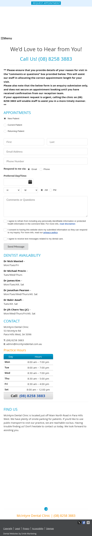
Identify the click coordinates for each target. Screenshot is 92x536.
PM (54, 190)
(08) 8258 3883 (32, 395)
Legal (17, 528)
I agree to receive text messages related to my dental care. (35, 238)
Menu (6, 38)
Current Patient (15, 125)
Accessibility (37, 528)
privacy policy (50, 232)
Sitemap (50, 528)
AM (46, 190)
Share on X (79, 522)
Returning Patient (16, 131)
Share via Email (88, 522)
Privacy (26, 528)
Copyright (7, 528)
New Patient (13, 118)
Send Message (16, 246)
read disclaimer (67, 224)
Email (34, 169)
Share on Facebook (84, 522)
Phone (47, 169)
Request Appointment (46, 3)
